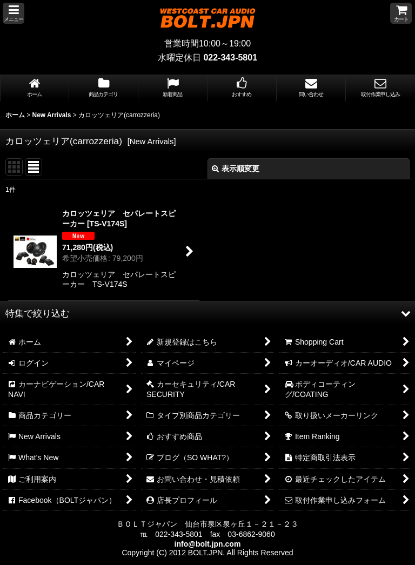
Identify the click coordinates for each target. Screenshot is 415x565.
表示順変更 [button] (235, 168)
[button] (13, 13)
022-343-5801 (230, 57)
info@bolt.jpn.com (208, 544)
